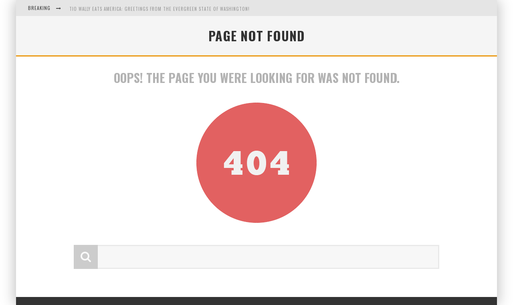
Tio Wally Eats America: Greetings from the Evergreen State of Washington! (159, 9)
